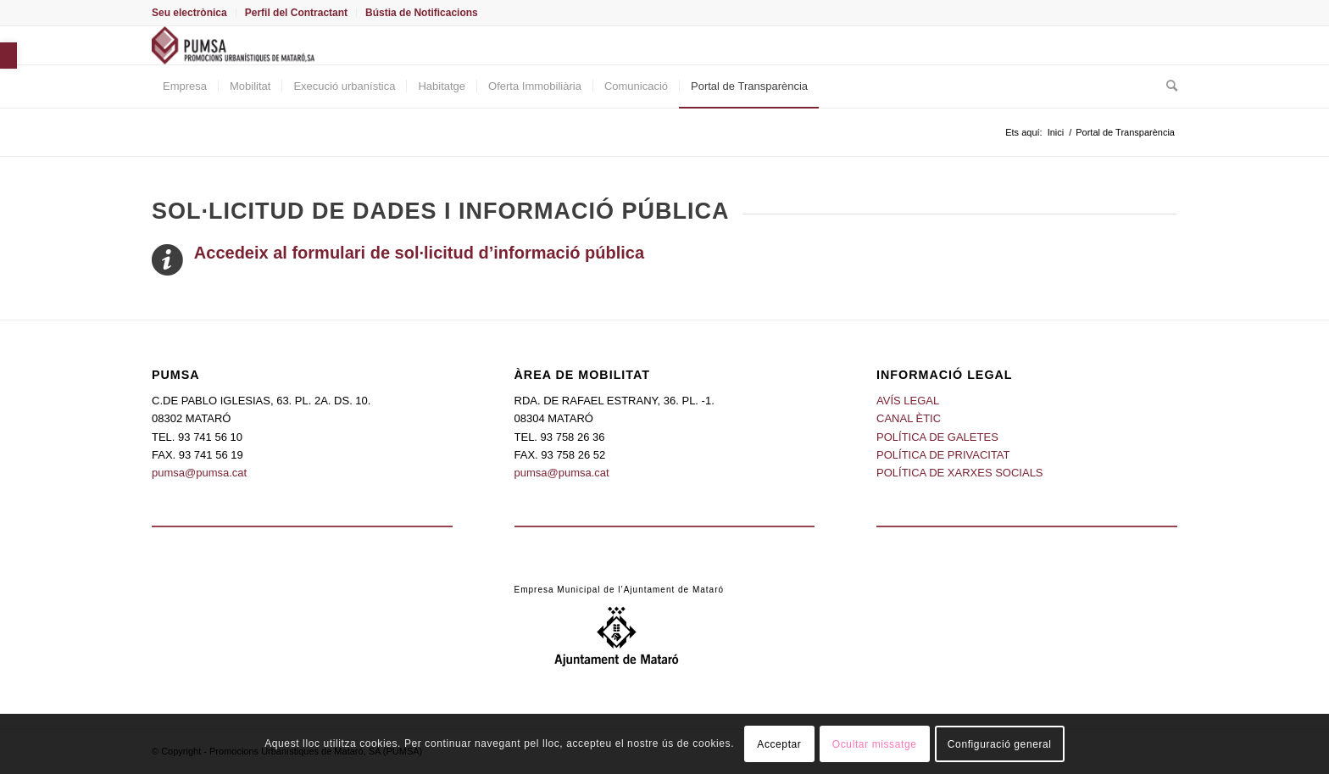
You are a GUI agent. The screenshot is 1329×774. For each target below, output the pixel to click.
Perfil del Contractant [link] (296, 13)
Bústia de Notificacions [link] (421, 13)
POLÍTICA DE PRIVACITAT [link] (942, 454)
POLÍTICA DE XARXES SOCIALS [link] (959, 472)
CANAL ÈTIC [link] (908, 418)
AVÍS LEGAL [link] (907, 400)
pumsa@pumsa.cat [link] (199, 472)
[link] (8, 55)
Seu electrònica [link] (189, 13)
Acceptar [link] (779, 744)
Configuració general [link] (1000, 744)
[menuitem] (194, 12)
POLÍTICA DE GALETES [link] (937, 437)
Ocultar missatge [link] (874, 744)
